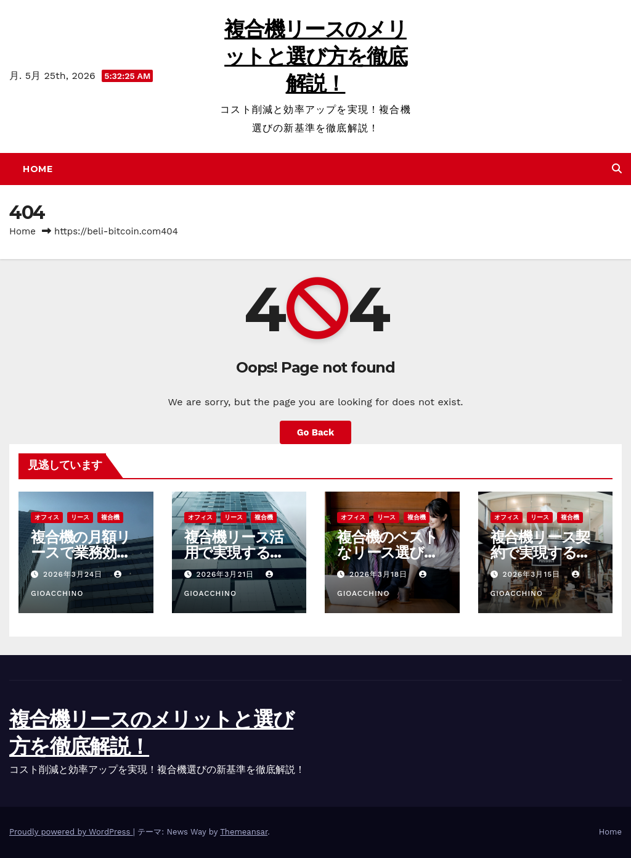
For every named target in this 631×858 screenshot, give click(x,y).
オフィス (47, 517)
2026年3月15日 (532, 574)
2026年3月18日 (379, 574)
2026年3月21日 (226, 574)
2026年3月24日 (74, 574)
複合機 (110, 517)
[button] (617, 169)
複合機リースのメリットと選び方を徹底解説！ (315, 56)
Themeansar (243, 831)
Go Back (315, 432)
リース (80, 517)
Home (37, 169)
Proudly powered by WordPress (71, 831)
